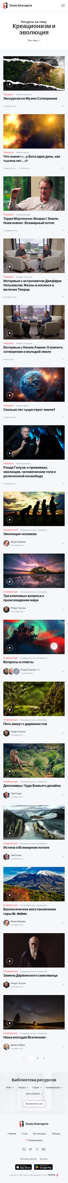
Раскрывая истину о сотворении (33, 530)
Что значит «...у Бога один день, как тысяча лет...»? (31, 159)
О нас (25, 1133)
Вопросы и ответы (18, 662)
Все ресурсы (39, 1133)
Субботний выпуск (23, 94)
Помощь (56, 1133)
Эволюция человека (20, 534)
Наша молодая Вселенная (24, 1037)
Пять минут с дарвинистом (25, 724)
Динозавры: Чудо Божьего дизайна (32, 786)
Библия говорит (22, 152)
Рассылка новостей (28, 1159)
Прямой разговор (23, 215)
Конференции (10, 530)
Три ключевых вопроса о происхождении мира (23, 598)
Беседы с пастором (24, 277)
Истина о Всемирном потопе (26, 847)
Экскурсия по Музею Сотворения (30, 98)
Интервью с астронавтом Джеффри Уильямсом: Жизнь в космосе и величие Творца (32, 285)
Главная (12, 1133)
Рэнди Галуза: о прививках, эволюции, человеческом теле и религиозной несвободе (29, 472)
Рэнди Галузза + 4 (30, 669)
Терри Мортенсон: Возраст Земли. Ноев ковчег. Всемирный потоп (31, 221)
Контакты (44, 1159)
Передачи (8, 94)
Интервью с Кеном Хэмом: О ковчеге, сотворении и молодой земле (33, 350)
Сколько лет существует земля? (29, 410)
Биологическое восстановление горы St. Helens (29, 912)
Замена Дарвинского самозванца (30, 975)
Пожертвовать (34, 1140)
